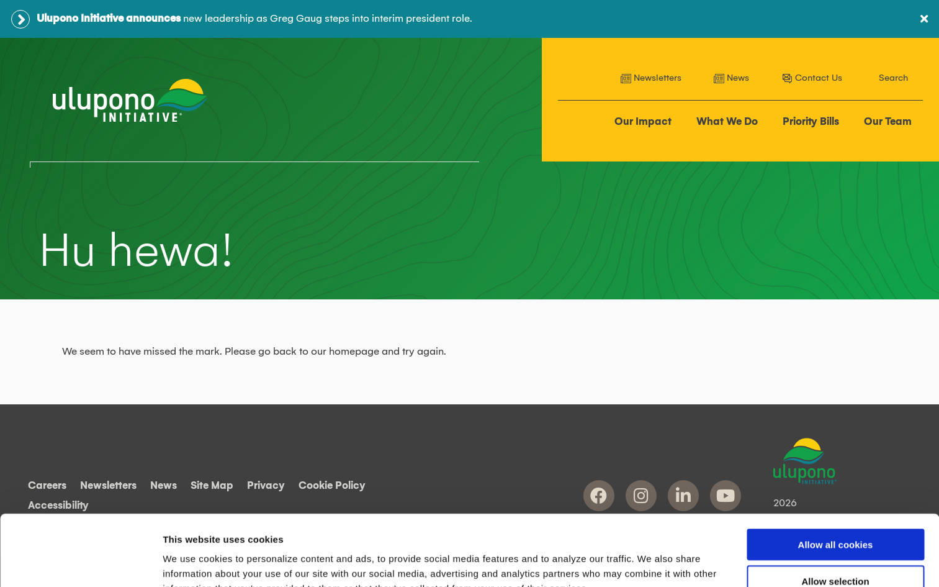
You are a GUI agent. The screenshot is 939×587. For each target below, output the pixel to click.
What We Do (727, 121)
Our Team (888, 121)
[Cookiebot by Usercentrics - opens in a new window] (80, 562)
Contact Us (812, 78)
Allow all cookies (835, 478)
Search (893, 78)
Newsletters (651, 78)
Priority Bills (811, 121)
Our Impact (643, 121)
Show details (651, 562)
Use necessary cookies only (835, 551)
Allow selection (835, 514)
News (731, 78)
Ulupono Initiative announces (109, 18)
